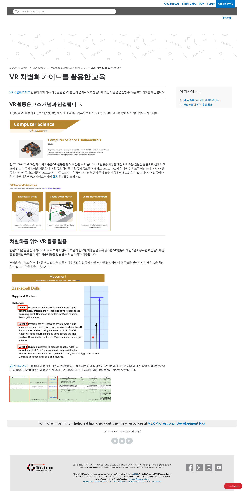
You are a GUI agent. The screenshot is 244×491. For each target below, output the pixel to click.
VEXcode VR (39, 67)
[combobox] (64, 11)
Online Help (225, 3)
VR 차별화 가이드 (19, 92)
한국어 (227, 17)
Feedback (233, 486)
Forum (211, 3)
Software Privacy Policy (132, 481)
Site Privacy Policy (89, 481)
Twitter (122, 441)
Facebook (114, 441)
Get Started (171, 3)
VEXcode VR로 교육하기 (65, 67)
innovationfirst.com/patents (138, 479)
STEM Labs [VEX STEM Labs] (189, 3)
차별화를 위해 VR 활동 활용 (198, 104)
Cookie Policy (118, 481)
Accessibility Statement (152, 481)
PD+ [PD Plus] (201, 3)
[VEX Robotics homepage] (15, 3)
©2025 (135, 474)
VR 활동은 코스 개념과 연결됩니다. (202, 100)
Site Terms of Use (104, 481)
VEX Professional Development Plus (177, 423)
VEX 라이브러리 (19, 67)
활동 (55, 176)
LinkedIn (129, 441)
